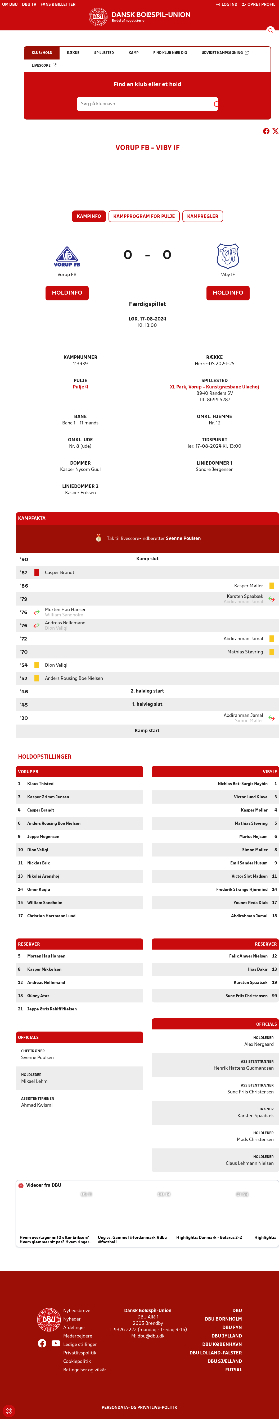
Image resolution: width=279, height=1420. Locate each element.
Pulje (80, 381)
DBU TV (29, 5)
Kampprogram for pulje (144, 216)
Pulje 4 (80, 387)
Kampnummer (80, 357)
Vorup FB (66, 275)
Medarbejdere (77, 1336)
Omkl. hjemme (214, 417)
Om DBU (10, 5)
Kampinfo (89, 216)
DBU (237, 1310)
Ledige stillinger (80, 1344)
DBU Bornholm (223, 1319)
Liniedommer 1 (214, 463)
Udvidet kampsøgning (225, 53)
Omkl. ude (80, 440)
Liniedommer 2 (80, 486)
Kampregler (202, 216)
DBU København (222, 1344)
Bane (80, 417)
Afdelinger (74, 1327)
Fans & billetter (57, 5)
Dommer (80, 463)
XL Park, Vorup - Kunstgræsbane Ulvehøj (214, 387)
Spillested (214, 381)
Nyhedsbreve (76, 1310)
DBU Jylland (227, 1336)
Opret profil (258, 4)
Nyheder (72, 1319)
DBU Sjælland (225, 1361)
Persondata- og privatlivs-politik (139, 1407)
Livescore (44, 65)
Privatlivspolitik (79, 1353)
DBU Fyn (232, 1327)
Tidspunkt (214, 440)
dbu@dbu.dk (151, 1336)
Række (214, 357)
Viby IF (228, 275)
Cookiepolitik (77, 1361)
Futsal (233, 1370)
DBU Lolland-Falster (216, 1353)
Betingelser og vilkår (84, 1370)
